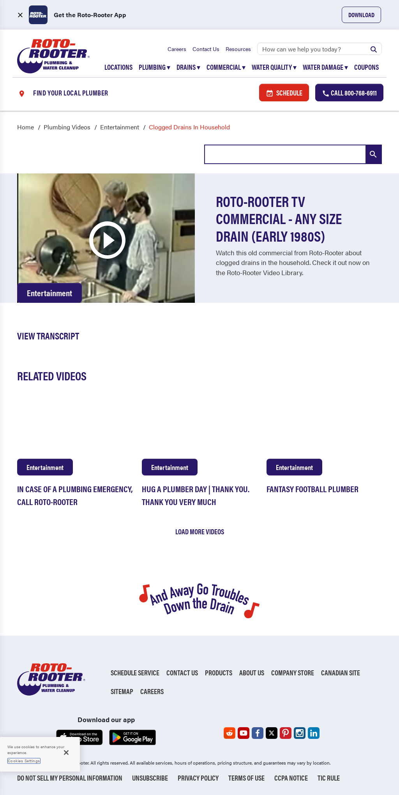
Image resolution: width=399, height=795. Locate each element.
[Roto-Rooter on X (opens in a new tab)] (271, 733)
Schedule (284, 92)
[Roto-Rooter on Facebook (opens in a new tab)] (257, 733)
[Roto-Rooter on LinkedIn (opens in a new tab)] (314, 733)
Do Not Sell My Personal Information (69, 778)
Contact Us (205, 49)
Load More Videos (199, 531)
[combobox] (293, 154)
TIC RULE (329, 778)
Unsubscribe (150, 778)
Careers (177, 49)
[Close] (66, 752)
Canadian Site (340, 672)
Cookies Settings (24, 760)
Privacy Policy (198, 778)
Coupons (366, 67)
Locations (118, 67)
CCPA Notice (291, 778)
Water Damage (325, 67)
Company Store (292, 672)
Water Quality (274, 67)
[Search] (319, 48)
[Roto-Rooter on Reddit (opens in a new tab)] (229, 733)
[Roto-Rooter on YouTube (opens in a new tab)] (243, 733)
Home (25, 126)
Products (218, 672)
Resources (238, 49)
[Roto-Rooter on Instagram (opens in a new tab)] (299, 733)
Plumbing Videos (67, 126)
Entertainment (119, 126)
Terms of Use (246, 778)
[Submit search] (374, 49)
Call (349, 92)
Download (361, 14)
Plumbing (154, 67)
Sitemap (122, 691)
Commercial (226, 67)
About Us (251, 672)
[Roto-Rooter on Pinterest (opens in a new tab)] (285, 733)
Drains (188, 67)
